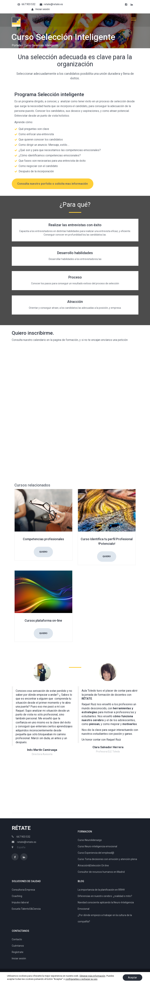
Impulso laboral (20, 902)
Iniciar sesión (43, 9)
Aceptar (132, 977)
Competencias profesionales (43, 539)
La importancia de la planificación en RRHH (101, 889)
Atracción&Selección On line (93, 865)
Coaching (17, 896)
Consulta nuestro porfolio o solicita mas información (52, 183)
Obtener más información (92, 976)
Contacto (17, 939)
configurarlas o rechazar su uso (81, 979)
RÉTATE (21, 828)
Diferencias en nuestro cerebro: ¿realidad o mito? (105, 896)
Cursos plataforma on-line (43, 620)
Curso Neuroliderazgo (90, 840)
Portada (16, 45)
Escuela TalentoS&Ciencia (26, 908)
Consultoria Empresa (23, 889)
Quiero (43, 551)
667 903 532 (28, 4)
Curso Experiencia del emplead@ (96, 852)
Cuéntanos (18, 945)
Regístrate (17, 952)
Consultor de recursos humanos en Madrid (101, 871)
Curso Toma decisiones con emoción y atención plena (107, 859)
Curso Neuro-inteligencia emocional (97, 846)
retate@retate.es (53, 4)
